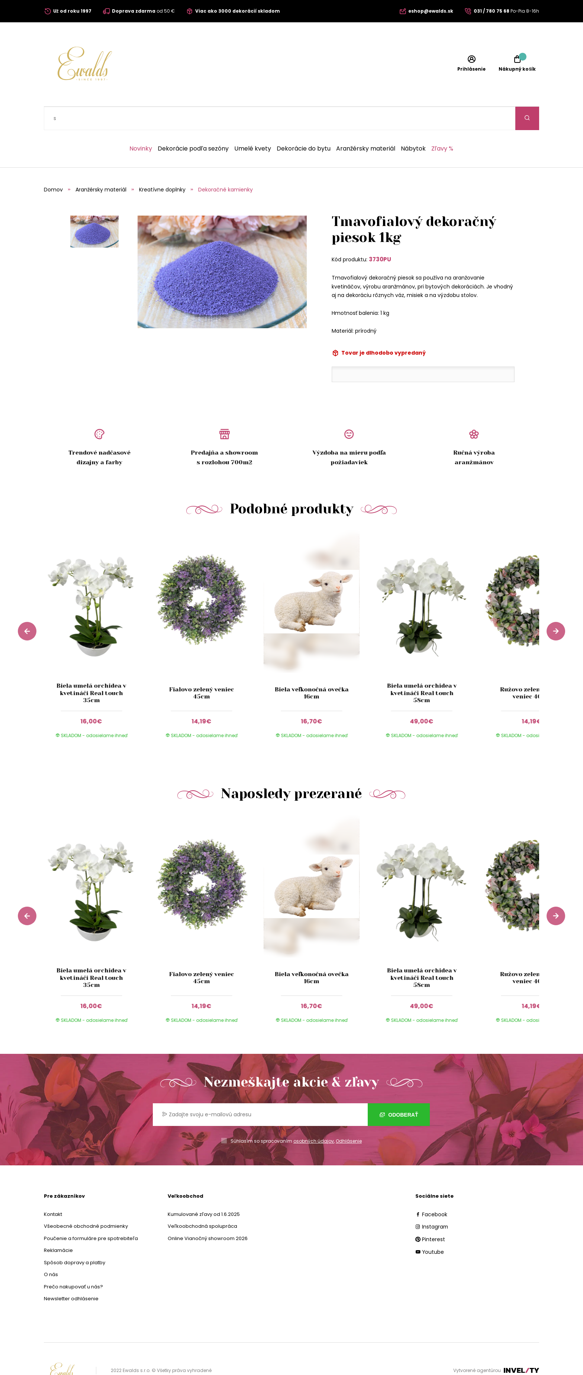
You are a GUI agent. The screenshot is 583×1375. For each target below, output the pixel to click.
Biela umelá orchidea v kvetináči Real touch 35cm (91, 669)
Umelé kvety (252, 125)
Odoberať (399, 1091)
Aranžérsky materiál (365, 125)
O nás (51, 1251)
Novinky (140, 125)
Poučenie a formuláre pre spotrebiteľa (91, 1215)
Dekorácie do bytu (304, 125)
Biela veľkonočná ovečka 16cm (312, 669)
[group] (99, 618)
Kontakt (53, 1190)
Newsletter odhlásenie (71, 1275)
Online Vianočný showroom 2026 (208, 1215)
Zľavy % (442, 125)
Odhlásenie (349, 1117)
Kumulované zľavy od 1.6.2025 (204, 1190)
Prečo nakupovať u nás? (73, 1263)
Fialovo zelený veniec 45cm (201, 669)
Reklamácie (58, 1226)
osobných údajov (313, 1117)
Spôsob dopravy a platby (74, 1239)
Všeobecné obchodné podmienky (86, 1202)
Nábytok (413, 125)
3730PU (380, 236)
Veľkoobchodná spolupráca (202, 1202)
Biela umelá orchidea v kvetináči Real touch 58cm (422, 669)
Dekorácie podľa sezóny (193, 125)
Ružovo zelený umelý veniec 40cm (532, 669)
